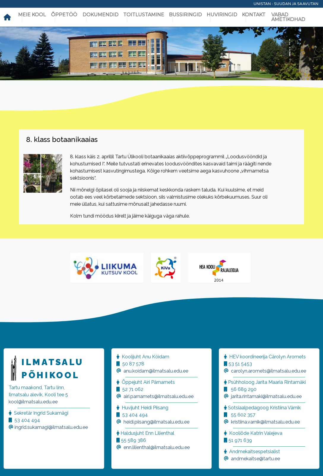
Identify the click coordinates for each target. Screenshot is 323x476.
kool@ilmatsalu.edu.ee (33, 402)
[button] (12, 464)
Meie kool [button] (32, 14)
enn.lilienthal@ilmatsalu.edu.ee (157, 447)
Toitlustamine (143, 14)
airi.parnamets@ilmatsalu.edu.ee (159, 396)
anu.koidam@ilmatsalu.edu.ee (156, 371)
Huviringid (222, 14)
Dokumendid (100, 14)
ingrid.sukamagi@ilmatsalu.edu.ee (51, 427)
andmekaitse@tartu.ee (255, 458)
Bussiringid (185, 14)
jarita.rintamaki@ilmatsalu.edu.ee (266, 396)
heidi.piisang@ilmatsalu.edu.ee (156, 422)
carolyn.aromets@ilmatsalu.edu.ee (268, 371)
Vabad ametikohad (288, 17)
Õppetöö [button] (64, 14)
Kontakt (253, 14)
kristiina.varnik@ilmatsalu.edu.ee (265, 422)
